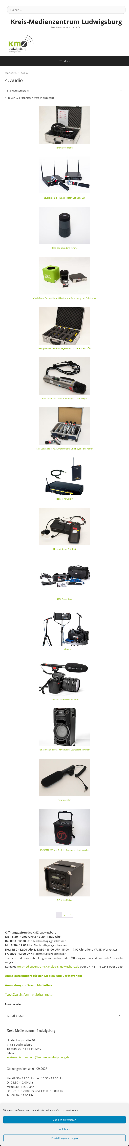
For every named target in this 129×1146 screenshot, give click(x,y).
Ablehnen (64, 1129)
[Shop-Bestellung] (64, 90)
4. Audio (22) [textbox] (63, 1015)
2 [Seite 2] (64, 914)
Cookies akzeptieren (64, 1119)
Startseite (10, 72)
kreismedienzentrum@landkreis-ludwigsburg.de (47, 966)
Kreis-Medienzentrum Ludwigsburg (66, 21)
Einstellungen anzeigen (64, 1138)
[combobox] (64, 1014)
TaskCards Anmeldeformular (29, 994)
